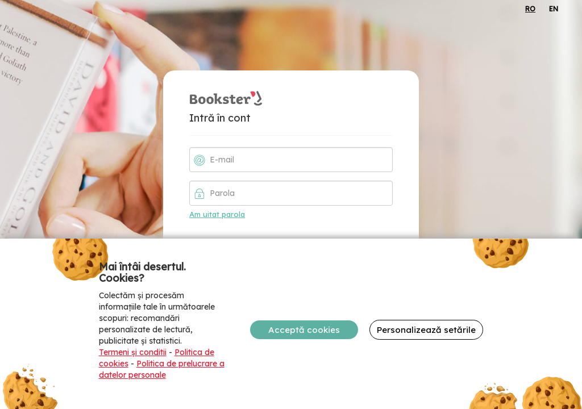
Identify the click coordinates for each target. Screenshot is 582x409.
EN (553, 9)
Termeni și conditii (133, 352)
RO (530, 9)
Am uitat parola (217, 214)
